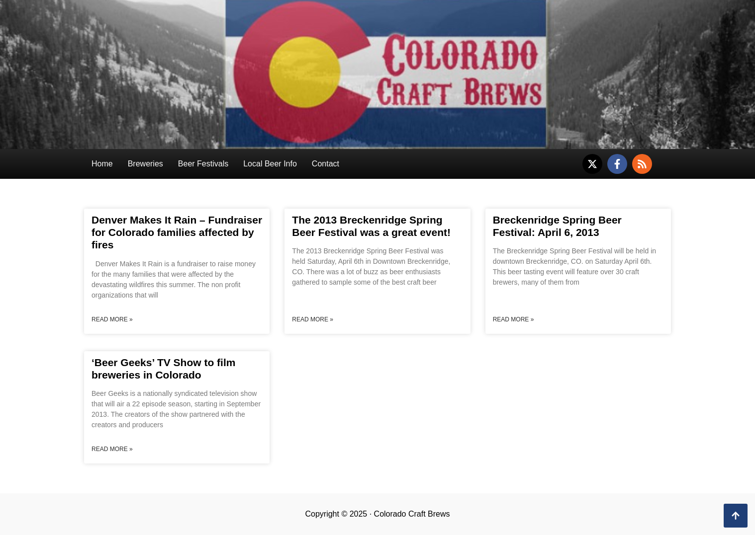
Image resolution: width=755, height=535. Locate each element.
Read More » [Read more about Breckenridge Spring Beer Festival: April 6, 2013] (513, 319)
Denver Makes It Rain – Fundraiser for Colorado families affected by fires (177, 232)
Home (102, 163)
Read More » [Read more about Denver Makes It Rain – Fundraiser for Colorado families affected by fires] (112, 319)
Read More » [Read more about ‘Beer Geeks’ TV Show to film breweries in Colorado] (112, 449)
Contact (325, 163)
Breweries (145, 163)
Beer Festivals (203, 163)
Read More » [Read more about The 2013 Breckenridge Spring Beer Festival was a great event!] (312, 319)
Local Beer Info (270, 163)
